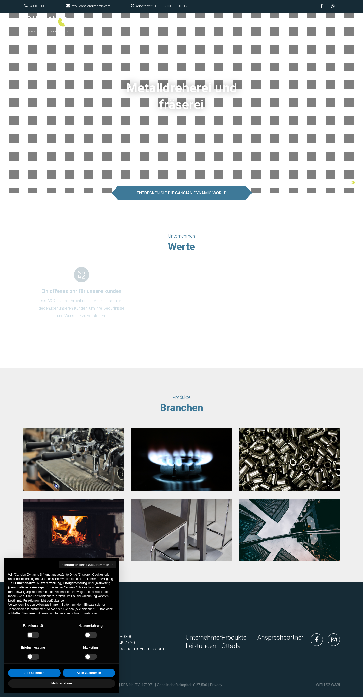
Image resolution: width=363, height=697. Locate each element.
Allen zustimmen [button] (89, 673)
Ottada (283, 24)
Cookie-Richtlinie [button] (75, 587)
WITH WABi (328, 685)
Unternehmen (189, 24)
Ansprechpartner (319, 24)
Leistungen (224, 24)
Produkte (255, 24)
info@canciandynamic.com (90, 6)
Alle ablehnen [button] (34, 673)
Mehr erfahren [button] (61, 683)
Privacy (216, 685)
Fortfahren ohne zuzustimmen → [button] (88, 565)
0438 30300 (37, 6)
